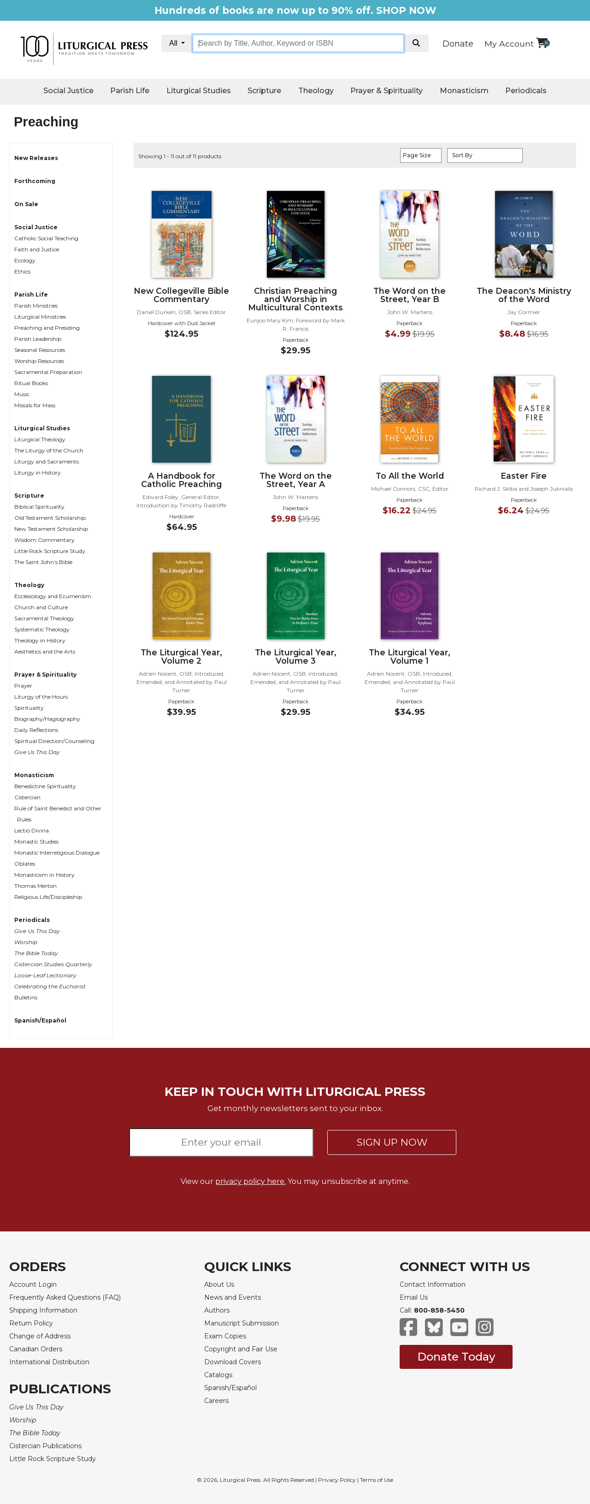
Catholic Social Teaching (46, 238)
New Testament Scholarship (51, 528)
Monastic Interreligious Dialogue (57, 852)
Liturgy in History (37, 472)
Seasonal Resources (39, 349)
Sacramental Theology (44, 618)
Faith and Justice (36, 249)
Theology (316, 90)
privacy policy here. (250, 1181)
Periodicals (526, 90)
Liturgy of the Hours (41, 696)
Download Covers (232, 1362)
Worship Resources (39, 360)
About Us (219, 1284)
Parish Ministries (36, 305)
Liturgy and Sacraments (46, 461)
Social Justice (68, 90)
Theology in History (39, 640)
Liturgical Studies (198, 90)
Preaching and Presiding (47, 327)
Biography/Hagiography (47, 718)
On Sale (26, 204)
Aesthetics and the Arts (44, 651)
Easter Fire (524, 476)
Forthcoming (34, 181)
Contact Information (433, 1284)
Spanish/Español (40, 1020)
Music (22, 394)
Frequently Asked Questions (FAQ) (65, 1297)
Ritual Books (31, 383)
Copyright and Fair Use (240, 1349)
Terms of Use (376, 1479)
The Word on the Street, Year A (296, 480)
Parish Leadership (37, 338)
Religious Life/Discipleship (48, 896)
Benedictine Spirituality (45, 786)
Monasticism (464, 90)
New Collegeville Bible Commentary (181, 295)
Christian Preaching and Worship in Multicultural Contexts (295, 299)
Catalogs (218, 1375)
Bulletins (25, 997)
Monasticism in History (44, 874)
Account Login (33, 1284)
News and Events (232, 1297)
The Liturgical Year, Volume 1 (409, 657)
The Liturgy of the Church (48, 450)
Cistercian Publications (45, 1446)
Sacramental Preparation (48, 372)
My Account (509, 43)
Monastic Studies (36, 841)
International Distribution (49, 1362)
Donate (457, 44)
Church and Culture (41, 607)
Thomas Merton (35, 885)
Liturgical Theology (39, 439)
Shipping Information (43, 1310)
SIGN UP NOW (392, 1142)
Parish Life (129, 90)
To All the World (410, 476)
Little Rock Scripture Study (49, 550)
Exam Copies (225, 1336)
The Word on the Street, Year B (409, 295)
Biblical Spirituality (39, 506)
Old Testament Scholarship (50, 517)
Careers (216, 1401)
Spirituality (29, 707)
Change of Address (40, 1336)
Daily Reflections (36, 729)
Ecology (24, 260)
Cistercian (27, 797)
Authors (217, 1310)
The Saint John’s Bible (43, 562)
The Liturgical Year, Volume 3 (295, 657)
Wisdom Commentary (44, 539)
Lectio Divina (31, 830)
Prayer (23, 685)
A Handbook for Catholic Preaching (181, 480)
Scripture (264, 90)
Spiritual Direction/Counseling (54, 740)
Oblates (24, 863)
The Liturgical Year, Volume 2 (181, 657)
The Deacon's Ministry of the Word (524, 295)
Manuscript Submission (241, 1323)
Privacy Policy (337, 1479)
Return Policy (31, 1323)
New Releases (36, 158)
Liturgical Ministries (40, 316)
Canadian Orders (35, 1349)
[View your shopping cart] (542, 42)
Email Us (414, 1297)
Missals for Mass (34, 405)
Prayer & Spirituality (386, 90)
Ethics (22, 271)
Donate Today (456, 1356)
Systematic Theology (42, 629)
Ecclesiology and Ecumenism (52, 596)
